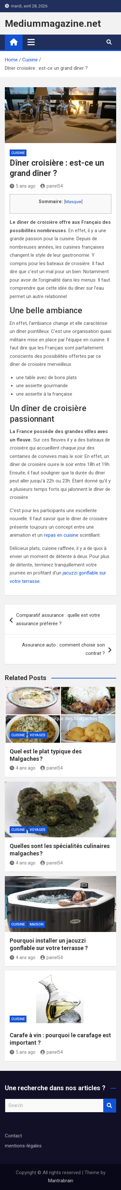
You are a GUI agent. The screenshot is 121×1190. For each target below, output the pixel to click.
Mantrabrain (60, 1181)
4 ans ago (22, 768)
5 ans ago (22, 186)
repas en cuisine (61, 535)
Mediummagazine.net (53, 23)
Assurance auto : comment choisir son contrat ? (63, 649)
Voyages (37, 735)
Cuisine (18, 153)
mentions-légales (23, 1146)
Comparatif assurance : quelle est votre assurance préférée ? (58, 619)
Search (109, 1105)
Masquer (73, 201)
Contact (13, 1136)
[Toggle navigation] (31, 42)
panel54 (51, 186)
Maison (37, 924)
